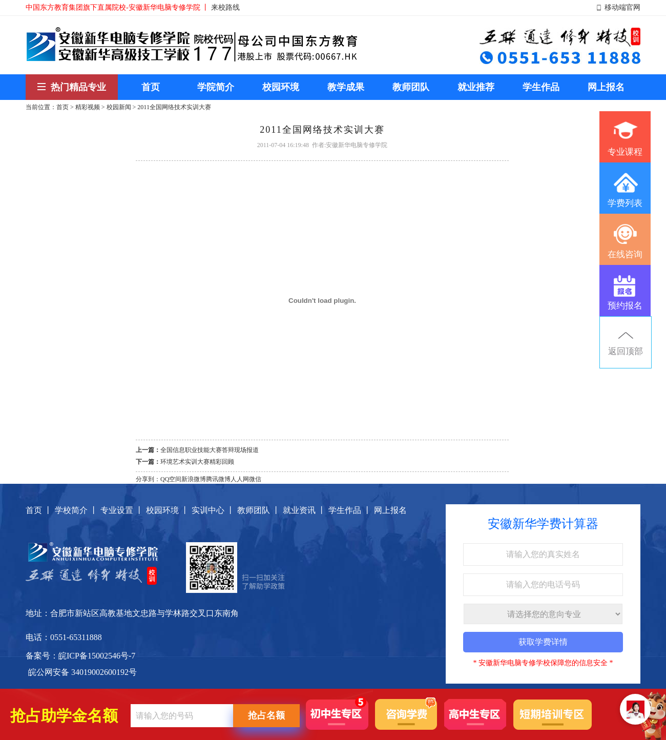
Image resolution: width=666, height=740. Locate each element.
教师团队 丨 (258, 510)
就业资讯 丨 (304, 510)
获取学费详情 (543, 642)
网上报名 (390, 510)
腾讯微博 (218, 479)
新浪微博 (193, 479)
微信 (255, 479)
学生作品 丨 (349, 510)
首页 (62, 107)
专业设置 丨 (121, 510)
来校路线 (225, 7)
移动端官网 (622, 7)
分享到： (148, 479)
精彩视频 (87, 107)
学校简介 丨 (76, 510)
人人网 (240, 479)
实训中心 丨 (213, 510)
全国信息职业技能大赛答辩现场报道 (209, 450)
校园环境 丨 (167, 510)
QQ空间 (170, 479)
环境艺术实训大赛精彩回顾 (197, 461)
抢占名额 (266, 715)
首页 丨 (39, 510)
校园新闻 (119, 107)
